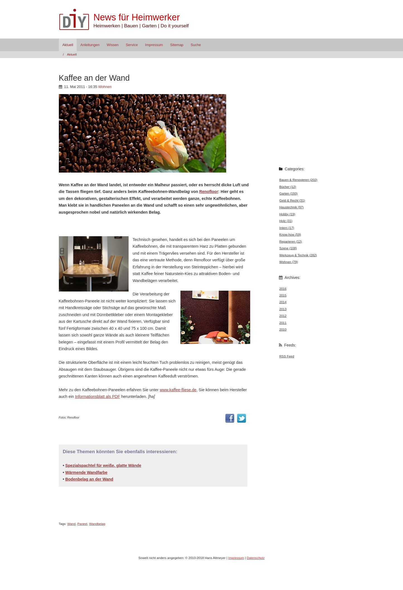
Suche (195, 45)
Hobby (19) (287, 214)
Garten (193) (288, 193)
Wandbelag (97, 523)
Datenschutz (256, 558)
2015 (283, 295)
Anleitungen (89, 45)
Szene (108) (288, 248)
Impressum (154, 45)
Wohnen (105, 87)
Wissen (113, 45)
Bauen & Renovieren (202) (298, 179)
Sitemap (177, 45)
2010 (283, 329)
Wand (71, 523)
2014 (283, 302)
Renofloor (208, 191)
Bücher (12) (287, 186)
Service (132, 45)
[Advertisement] (124, 225)
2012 (283, 315)
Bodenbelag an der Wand (89, 479)
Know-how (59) (290, 234)
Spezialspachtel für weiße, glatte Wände (103, 465)
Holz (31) (286, 221)
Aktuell (67, 45)
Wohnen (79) (288, 262)
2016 (283, 288)
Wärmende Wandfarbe (86, 472)
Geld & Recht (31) (292, 200)
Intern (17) (286, 228)
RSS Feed (286, 356)
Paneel (82, 523)
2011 (283, 322)
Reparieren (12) (290, 241)
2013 (283, 309)
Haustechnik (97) (291, 207)
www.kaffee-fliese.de (178, 390)
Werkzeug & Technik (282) (298, 255)
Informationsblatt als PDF (97, 396)
